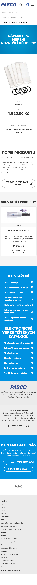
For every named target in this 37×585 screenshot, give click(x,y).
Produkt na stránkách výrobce (17, 183)
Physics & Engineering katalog (18, 343)
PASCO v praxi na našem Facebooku (15, 319)
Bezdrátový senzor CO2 (18, 230)
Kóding (3, 535)
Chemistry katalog (12, 358)
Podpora (4, 551)
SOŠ (2, 520)
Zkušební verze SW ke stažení (17, 305)
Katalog (4, 501)
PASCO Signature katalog (15, 373)
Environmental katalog (14, 368)
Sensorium (5, 517)
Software (4, 532)
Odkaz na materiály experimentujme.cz (13, 299)
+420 (21, 462)
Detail (18, 251)
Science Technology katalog (17, 348)
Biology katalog (11, 363)
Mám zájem (16, 426)
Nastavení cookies (22, 397)
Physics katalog (11, 353)
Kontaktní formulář (17, 469)
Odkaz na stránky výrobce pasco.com (16, 311)
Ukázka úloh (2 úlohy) (13, 293)
